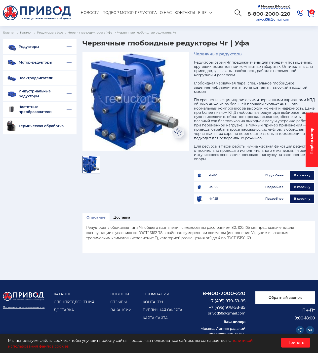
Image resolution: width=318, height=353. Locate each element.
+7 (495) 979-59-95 (227, 301)
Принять (295, 342)
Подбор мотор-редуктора (129, 12)
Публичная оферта (162, 310)
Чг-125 (213, 198)
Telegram (300, 330)
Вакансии (120, 310)
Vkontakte (310, 330)
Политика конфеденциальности (23, 307)
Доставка (122, 217)
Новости (90, 12)
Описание (96, 217)
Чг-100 (214, 187)
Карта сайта (155, 318)
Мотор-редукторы (35, 62)
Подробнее (274, 175)
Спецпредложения (74, 302)
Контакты (185, 12)
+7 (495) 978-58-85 (227, 307)
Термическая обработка (41, 126)
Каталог (62, 294)
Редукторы (29, 46)
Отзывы (118, 302)
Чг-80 (213, 175)
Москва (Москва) (275, 6)
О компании (156, 294)
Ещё (202, 12)
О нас (165, 12)
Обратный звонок (285, 297)
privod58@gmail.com (273, 19)
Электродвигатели (36, 78)
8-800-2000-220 (223, 293)
